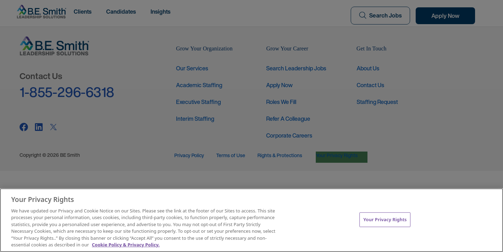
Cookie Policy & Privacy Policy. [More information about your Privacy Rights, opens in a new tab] (126, 244)
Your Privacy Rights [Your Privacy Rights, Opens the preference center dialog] (385, 219)
